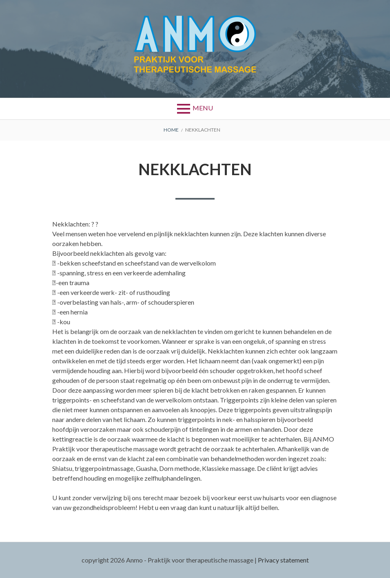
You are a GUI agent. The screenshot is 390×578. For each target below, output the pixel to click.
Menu (203, 108)
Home (171, 130)
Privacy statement (283, 560)
